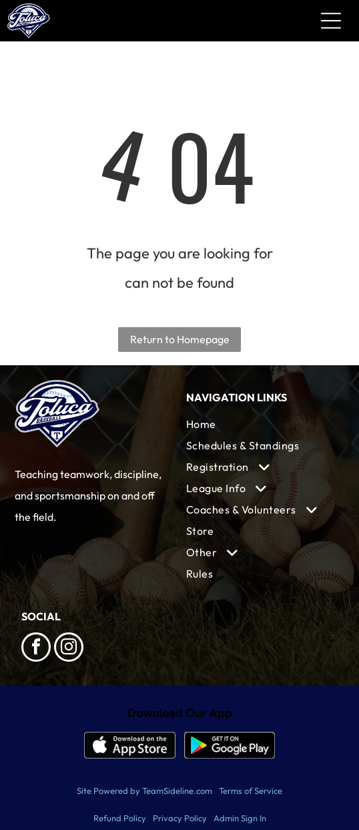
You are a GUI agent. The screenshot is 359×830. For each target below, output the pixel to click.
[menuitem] (262, 424)
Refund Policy (119, 818)
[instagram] (68, 648)
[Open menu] (331, 21)
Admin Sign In (240, 818)
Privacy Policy (180, 818)
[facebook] (36, 648)
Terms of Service (250, 790)
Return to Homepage (180, 339)
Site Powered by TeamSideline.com (144, 790)
